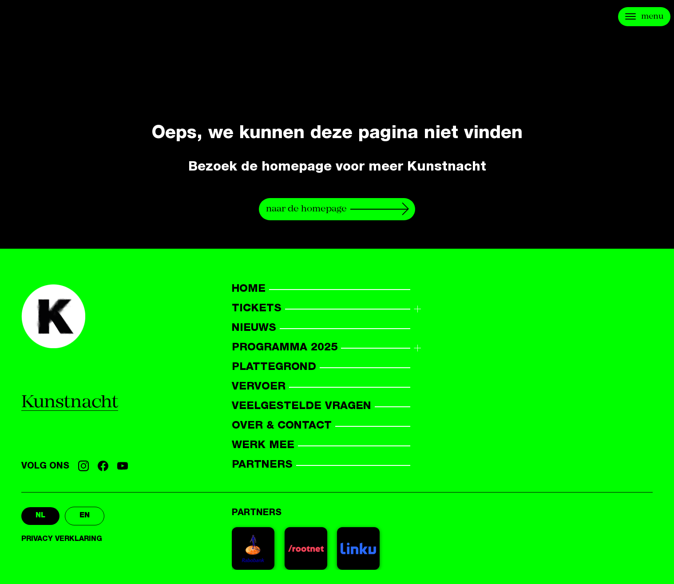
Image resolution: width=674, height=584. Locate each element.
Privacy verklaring (61, 539)
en (84, 516)
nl (40, 516)
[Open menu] (644, 16)
